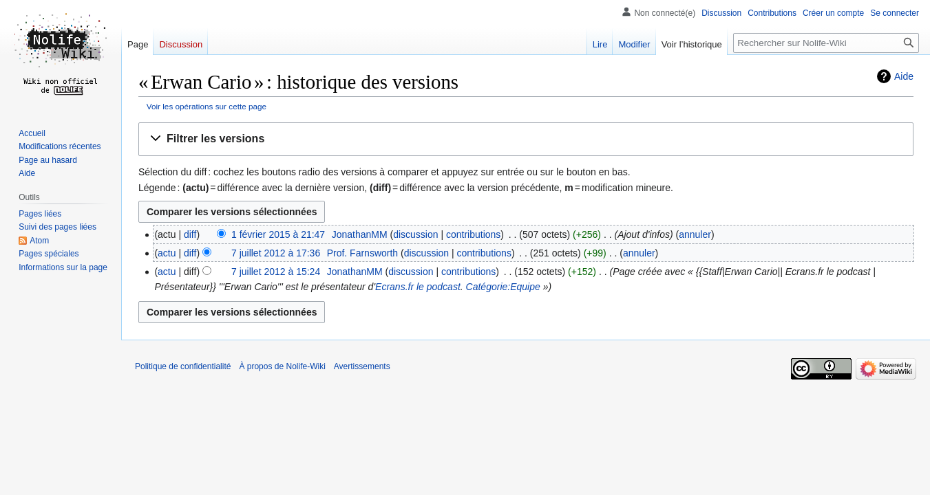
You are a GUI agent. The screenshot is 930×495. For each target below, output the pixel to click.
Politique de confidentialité (183, 366)
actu (167, 253)
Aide (903, 76)
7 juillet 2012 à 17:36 (275, 253)
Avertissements (362, 366)
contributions (473, 234)
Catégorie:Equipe (503, 286)
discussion (415, 234)
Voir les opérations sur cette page (206, 106)
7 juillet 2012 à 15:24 (275, 271)
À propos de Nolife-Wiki (282, 366)
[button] (526, 139)
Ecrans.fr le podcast (418, 286)
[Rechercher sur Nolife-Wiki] (826, 43)
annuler (695, 234)
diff (190, 234)
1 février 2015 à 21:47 (278, 234)
